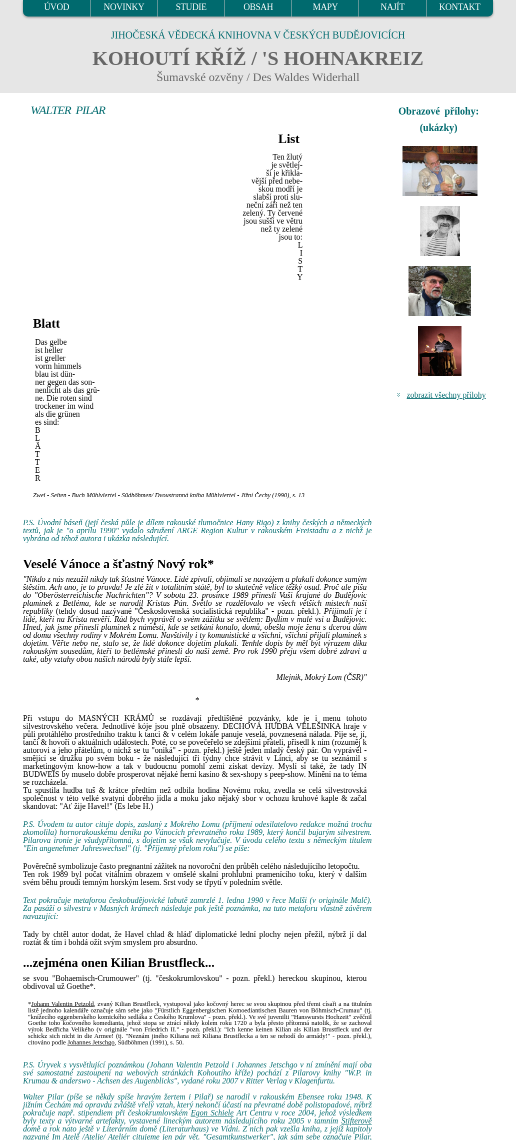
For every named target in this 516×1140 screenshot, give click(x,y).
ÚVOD (56, 7)
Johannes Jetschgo (91, 1042)
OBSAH (258, 7)
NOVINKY (124, 7)
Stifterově (357, 1120)
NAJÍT (392, 7)
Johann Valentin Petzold (62, 1003)
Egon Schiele (212, 1112)
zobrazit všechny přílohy (446, 395)
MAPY (325, 7)
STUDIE (191, 7)
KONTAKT (459, 7)
